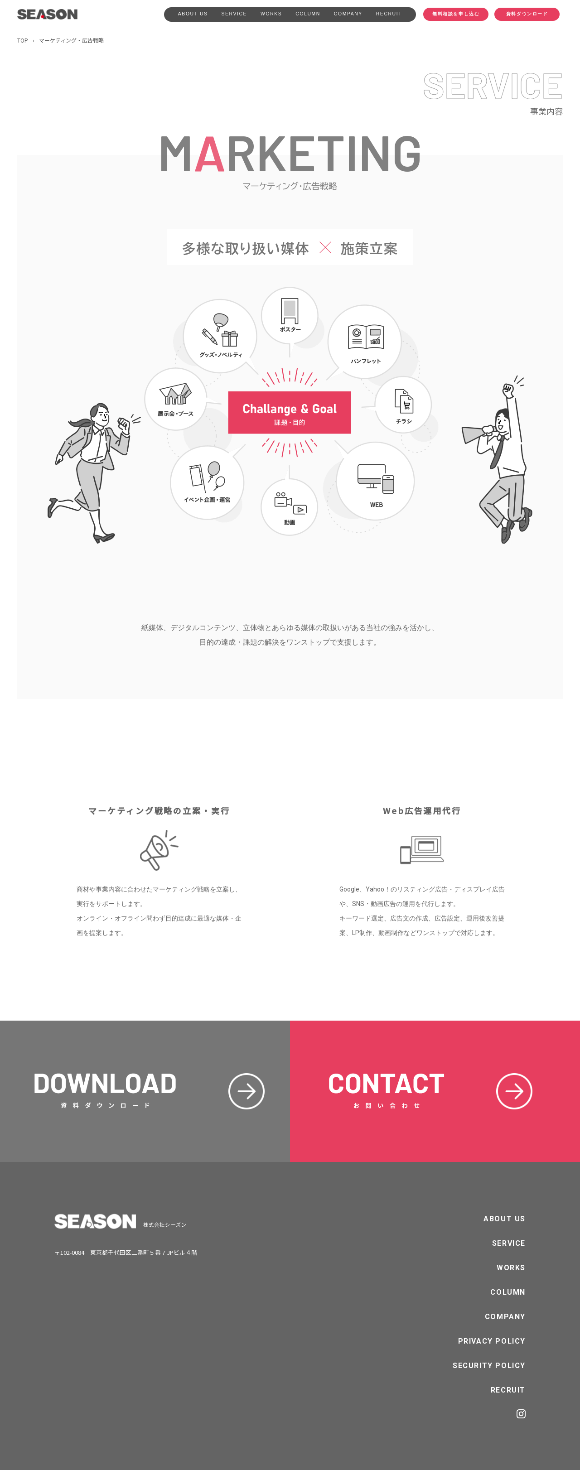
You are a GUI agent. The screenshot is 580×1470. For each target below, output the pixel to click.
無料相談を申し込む (455, 13)
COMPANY (348, 13)
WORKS (271, 13)
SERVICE (234, 13)
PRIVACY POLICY (492, 1341)
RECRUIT (389, 13)
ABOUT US (193, 13)
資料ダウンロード (527, 13)
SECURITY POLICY (489, 1365)
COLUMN (307, 13)
